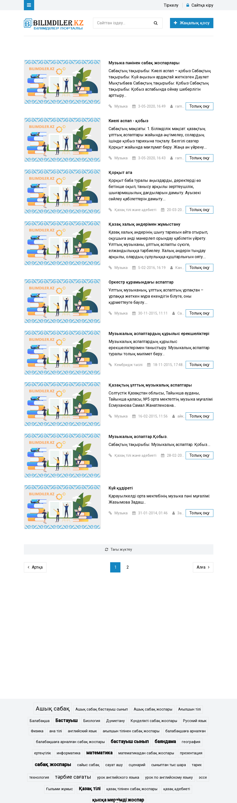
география (191, 742)
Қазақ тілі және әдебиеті (135, 210)
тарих (197, 765)
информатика (68, 753)
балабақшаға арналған (185, 731)
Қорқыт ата (120, 172)
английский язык (82, 731)
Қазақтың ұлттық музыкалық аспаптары (150, 385)
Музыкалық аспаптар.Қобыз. (138, 436)
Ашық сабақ (53, 708)
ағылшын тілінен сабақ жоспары (131, 731)
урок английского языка (118, 777)
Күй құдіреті (121, 488)
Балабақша (40, 721)
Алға (203, 567)
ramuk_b (182, 106)
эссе (203, 777)
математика (99, 752)
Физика (37, 731)
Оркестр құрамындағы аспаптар (141, 282)
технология (39, 777)
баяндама (165, 741)
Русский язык (194, 721)
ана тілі (55, 731)
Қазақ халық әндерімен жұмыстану (144, 224)
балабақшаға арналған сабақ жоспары (70, 742)
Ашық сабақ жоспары (153, 709)
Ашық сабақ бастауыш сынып (101, 709)
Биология (91, 721)
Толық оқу (199, 106)
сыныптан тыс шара (168, 765)
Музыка (121, 106)
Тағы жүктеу (118, 549)
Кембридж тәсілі (129, 365)
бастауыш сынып (130, 741)
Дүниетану (115, 721)
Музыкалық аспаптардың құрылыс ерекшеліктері (159, 333)
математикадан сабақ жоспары (146, 753)
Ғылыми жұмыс (59, 789)
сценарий (137, 765)
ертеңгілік (42, 753)
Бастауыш (66, 720)
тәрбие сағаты (73, 777)
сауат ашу (114, 765)
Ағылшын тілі (189, 709)
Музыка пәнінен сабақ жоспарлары (144, 62)
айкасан (184, 416)
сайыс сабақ (88, 765)
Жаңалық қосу (192, 22)
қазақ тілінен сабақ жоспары (131, 789)
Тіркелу (171, 5)
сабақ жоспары (53, 764)
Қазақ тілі (89, 788)
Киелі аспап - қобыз (128, 120)
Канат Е (181, 268)
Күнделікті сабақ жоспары (154, 721)
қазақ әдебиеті (176, 789)
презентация (191, 753)
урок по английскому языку (169, 777)
